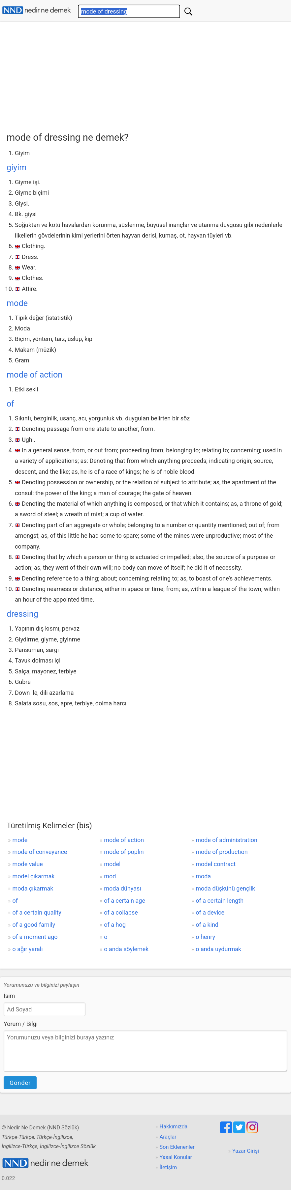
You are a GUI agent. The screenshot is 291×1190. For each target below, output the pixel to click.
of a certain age (124, 900)
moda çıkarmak (32, 888)
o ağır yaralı (27, 949)
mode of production (221, 851)
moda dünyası (122, 888)
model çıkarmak (33, 876)
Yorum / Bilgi (21, 1023)
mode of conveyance (39, 851)
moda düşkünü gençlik (225, 888)
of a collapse (121, 912)
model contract (216, 864)
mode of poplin (124, 851)
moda (203, 876)
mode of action (34, 375)
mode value (27, 864)
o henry (205, 936)
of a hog (115, 924)
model (112, 864)
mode (17, 303)
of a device (210, 912)
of (10, 404)
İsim (9, 995)
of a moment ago (34, 936)
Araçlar (168, 1137)
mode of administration (226, 839)
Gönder (20, 1082)
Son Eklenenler (177, 1147)
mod (110, 876)
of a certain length (219, 900)
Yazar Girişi (245, 1151)
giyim (16, 167)
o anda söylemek (126, 949)
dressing (22, 614)
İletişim (168, 1167)
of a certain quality (36, 912)
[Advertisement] (149, 75)
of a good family (33, 924)
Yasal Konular (176, 1157)
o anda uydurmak (218, 949)
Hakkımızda (174, 1126)
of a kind (207, 924)
